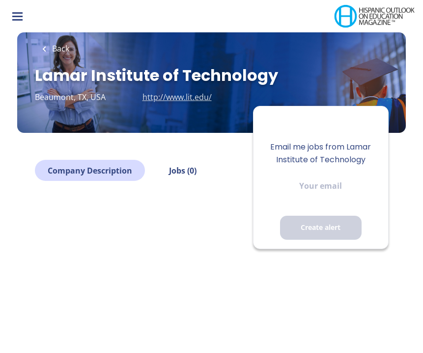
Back (59, 48)
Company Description (90, 170)
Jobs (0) (183, 170)
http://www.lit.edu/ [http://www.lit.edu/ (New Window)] (177, 97)
